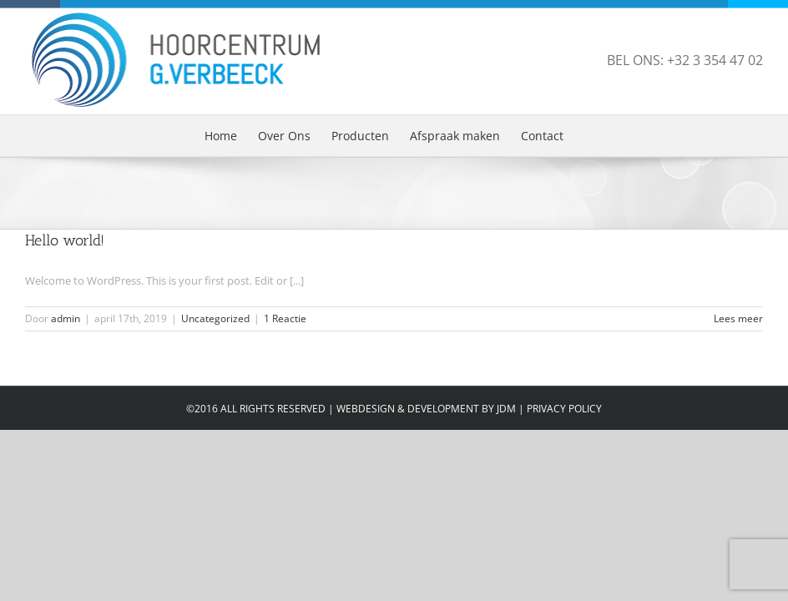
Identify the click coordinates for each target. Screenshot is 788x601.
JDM (506, 409)
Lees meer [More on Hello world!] (738, 318)
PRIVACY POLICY (564, 409)
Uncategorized (215, 318)
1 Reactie (285, 318)
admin (65, 318)
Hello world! (64, 240)
